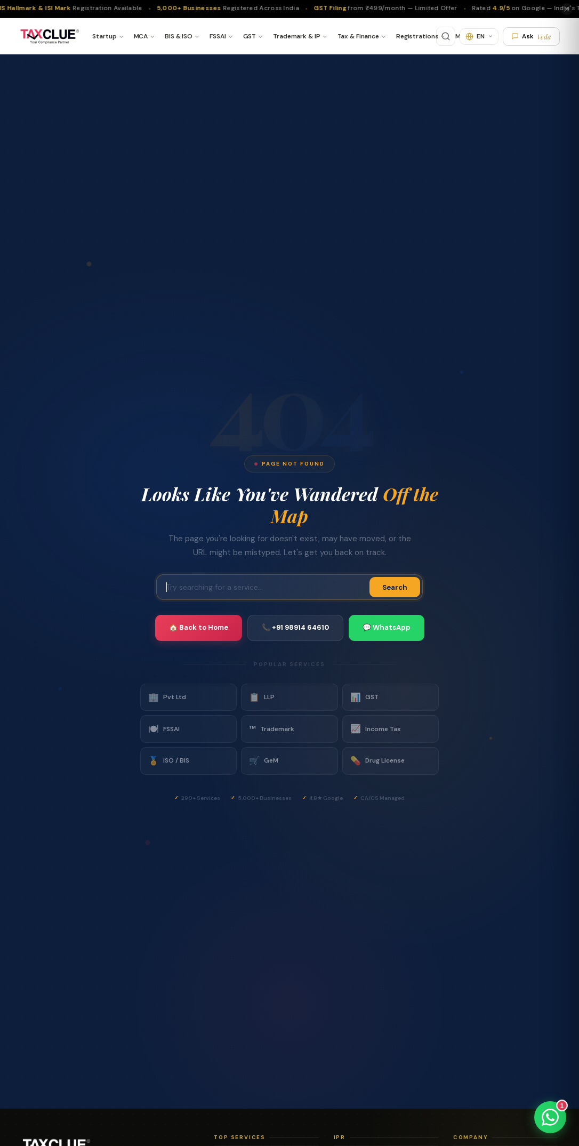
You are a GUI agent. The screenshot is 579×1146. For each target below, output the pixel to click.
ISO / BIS (168, 761)
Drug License (377, 761)
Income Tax (375, 729)
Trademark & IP (296, 36)
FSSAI (218, 36)
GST (249, 36)
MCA (141, 36)
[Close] (567, 9)
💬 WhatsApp (387, 627)
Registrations (417, 36)
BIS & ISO (178, 36)
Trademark (271, 729)
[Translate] (479, 36)
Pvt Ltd (167, 697)
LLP (262, 697)
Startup (104, 36)
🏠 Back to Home (198, 627)
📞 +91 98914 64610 (295, 627)
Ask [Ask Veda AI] (531, 36)
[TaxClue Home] (49, 36)
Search (394, 587)
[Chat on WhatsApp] (550, 1117)
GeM (263, 761)
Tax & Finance (358, 36)
